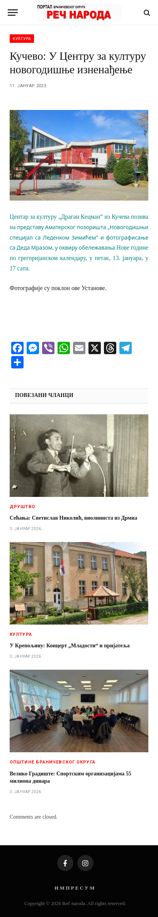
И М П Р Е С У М (74, 888)
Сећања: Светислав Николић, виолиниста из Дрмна (73, 518)
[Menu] (13, 12)
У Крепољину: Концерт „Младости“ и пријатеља (69, 645)
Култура (22, 38)
